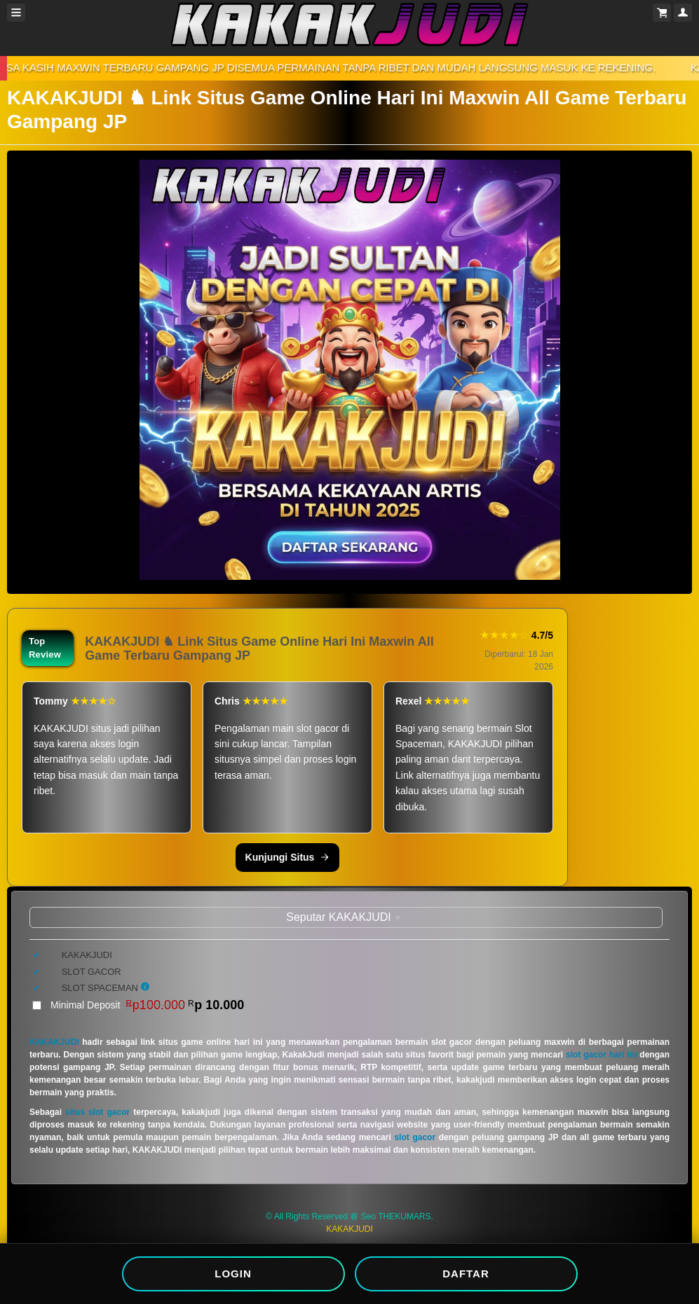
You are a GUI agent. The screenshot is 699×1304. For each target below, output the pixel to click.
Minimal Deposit (147, 1005)
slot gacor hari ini (601, 1055)
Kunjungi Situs (287, 857)
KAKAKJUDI (54, 1042)
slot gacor (414, 1137)
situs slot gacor (97, 1112)
